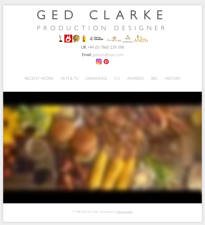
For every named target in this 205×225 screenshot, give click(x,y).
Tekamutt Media (125, 211)
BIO (154, 78)
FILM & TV (69, 78)
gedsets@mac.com (107, 54)
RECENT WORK (39, 78)
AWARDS (135, 78)
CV (117, 78)
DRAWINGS (96, 78)
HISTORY (173, 78)
